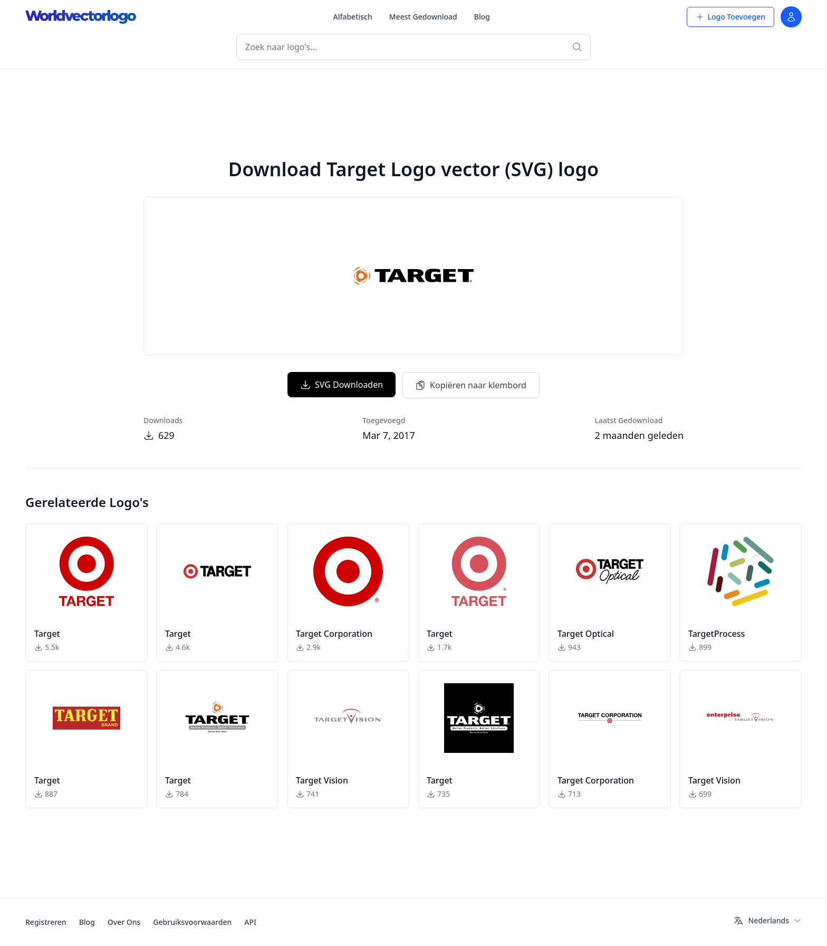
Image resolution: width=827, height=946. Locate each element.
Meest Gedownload (423, 17)
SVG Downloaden (341, 384)
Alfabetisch (352, 17)
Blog (482, 17)
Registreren (45, 922)
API (250, 922)
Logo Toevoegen (730, 17)
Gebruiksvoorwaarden (192, 922)
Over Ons (124, 922)
